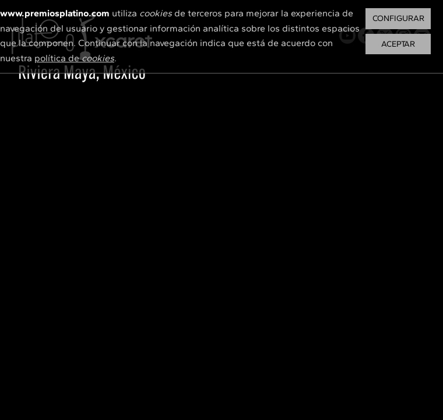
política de (74, 58)
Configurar (398, 18)
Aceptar (398, 44)
